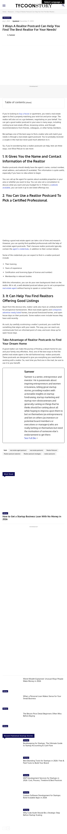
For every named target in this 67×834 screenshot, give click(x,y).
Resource (11, 12)
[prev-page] (4, 828)
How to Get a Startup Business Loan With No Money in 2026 (32, 518)
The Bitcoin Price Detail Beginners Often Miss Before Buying (42, 714)
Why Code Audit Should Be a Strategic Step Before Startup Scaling (41, 814)
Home (4, 12)
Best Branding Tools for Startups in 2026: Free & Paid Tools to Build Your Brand (43, 761)
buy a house (24, 114)
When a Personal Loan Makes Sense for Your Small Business (42, 697)
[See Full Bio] (37, 438)
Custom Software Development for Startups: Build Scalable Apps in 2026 (42, 796)
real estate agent (10, 288)
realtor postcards (49, 454)
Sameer (12, 35)
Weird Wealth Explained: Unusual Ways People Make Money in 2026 (43, 680)
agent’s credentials (20, 249)
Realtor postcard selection (12, 454)
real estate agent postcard (18, 450)
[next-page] (8, 828)
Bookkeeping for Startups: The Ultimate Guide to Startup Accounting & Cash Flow (42, 744)
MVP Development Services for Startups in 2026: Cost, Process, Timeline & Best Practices (42, 779)
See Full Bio (30, 438)
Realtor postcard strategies (32, 454)
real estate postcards (36, 450)
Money (5, 513)
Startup (26, 740)
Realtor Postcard (52, 450)
